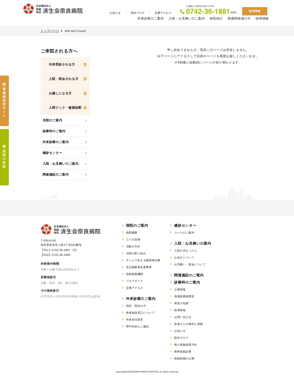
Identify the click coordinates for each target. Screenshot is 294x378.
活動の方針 (133, 246)
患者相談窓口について (140, 312)
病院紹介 (216, 18)
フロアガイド (134, 281)
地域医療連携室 (184, 296)
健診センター (52, 152)
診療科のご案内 (54, 131)
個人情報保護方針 (185, 344)
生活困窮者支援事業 (139, 267)
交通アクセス (163, 12)
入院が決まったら (185, 250)
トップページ (50, 31)
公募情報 (180, 289)
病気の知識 (181, 303)
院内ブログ (138, 12)
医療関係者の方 (239, 18)
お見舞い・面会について (190, 264)
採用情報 (254, 11)
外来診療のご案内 (150, 18)
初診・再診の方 (136, 305)
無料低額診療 (182, 351)
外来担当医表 (134, 319)
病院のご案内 (137, 225)
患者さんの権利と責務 (188, 324)
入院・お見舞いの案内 (192, 243)
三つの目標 (133, 239)
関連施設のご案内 (56, 174)
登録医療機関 (134, 274)
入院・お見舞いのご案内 (187, 18)
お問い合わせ (182, 317)
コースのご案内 (184, 232)
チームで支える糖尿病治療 (143, 260)
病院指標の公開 (184, 358)
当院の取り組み (136, 253)
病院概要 (131, 232)
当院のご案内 (52, 120)
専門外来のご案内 (137, 326)
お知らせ (115, 12)
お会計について (184, 257)
